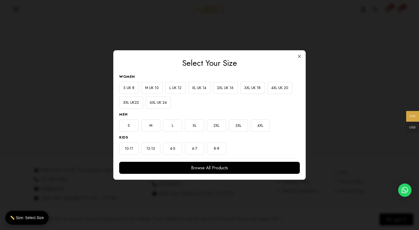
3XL (238, 125)
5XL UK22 (131, 102)
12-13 (150, 148)
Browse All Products (209, 168)
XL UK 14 (199, 87)
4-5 (172, 148)
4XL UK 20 (279, 87)
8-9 (216, 148)
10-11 (129, 148)
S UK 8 (128, 87)
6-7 (194, 148)
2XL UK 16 (225, 87)
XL (194, 125)
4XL (260, 125)
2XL (216, 125)
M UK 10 (152, 87)
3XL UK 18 (252, 87)
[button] (405, 196)
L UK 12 (175, 87)
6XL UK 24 (158, 102)
